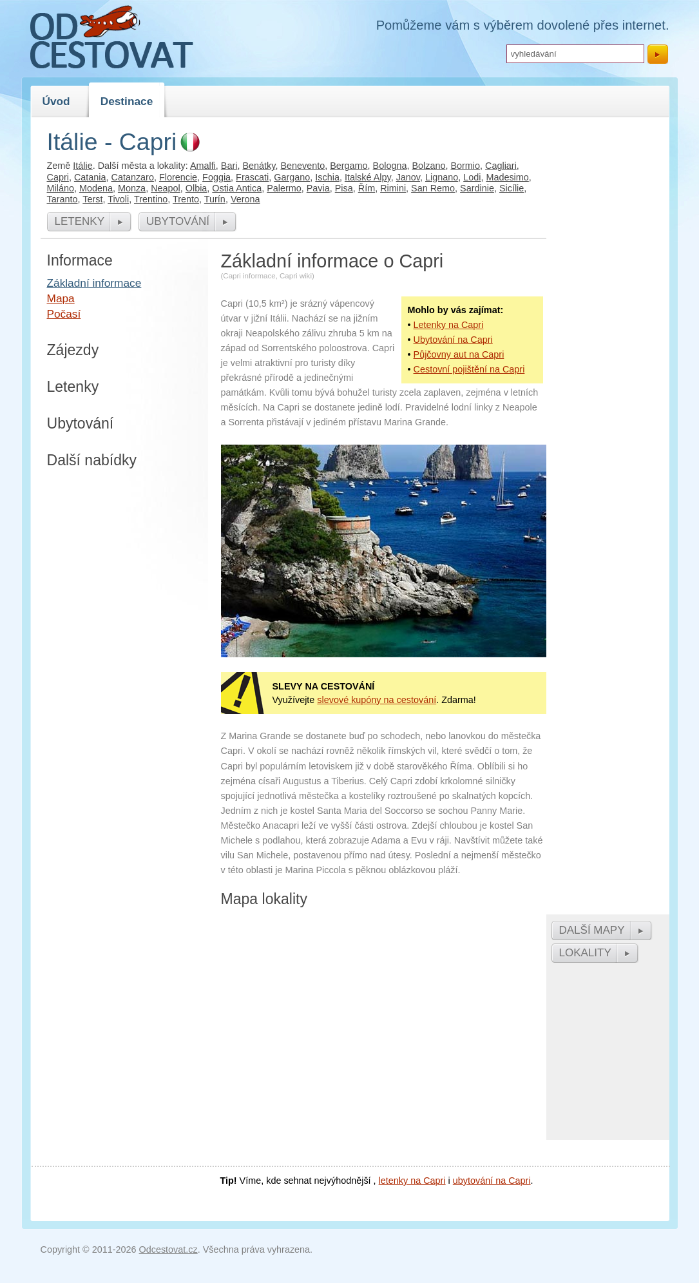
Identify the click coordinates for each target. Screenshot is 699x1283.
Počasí (64, 313)
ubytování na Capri (492, 1180)
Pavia (318, 188)
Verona (245, 199)
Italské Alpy (368, 177)
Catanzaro (132, 177)
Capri (58, 177)
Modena (96, 188)
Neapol (165, 188)
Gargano (292, 177)
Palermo (284, 188)
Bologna (390, 165)
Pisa (344, 188)
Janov (408, 177)
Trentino (151, 199)
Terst (92, 199)
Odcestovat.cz (168, 1249)
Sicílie (511, 188)
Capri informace (249, 276)
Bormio (465, 165)
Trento (186, 199)
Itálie (82, 165)
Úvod (56, 101)
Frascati (252, 177)
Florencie (178, 177)
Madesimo (507, 177)
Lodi (472, 177)
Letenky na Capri (449, 325)
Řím (366, 188)
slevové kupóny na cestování (376, 700)
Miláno (60, 188)
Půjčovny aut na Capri (459, 354)
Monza (132, 188)
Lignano (441, 177)
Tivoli (118, 199)
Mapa (61, 298)
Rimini (393, 188)
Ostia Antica (237, 188)
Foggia (216, 177)
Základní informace (94, 282)
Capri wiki (296, 276)
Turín (214, 199)
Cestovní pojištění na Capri (469, 369)
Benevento (302, 165)
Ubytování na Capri (453, 339)
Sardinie (477, 188)
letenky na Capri (412, 1180)
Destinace (127, 101)
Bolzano (428, 165)
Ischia (327, 177)
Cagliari (501, 165)
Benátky (258, 165)
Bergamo (348, 165)
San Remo (433, 188)
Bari (229, 165)
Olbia (196, 188)
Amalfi (203, 165)
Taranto (62, 199)
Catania (90, 177)
